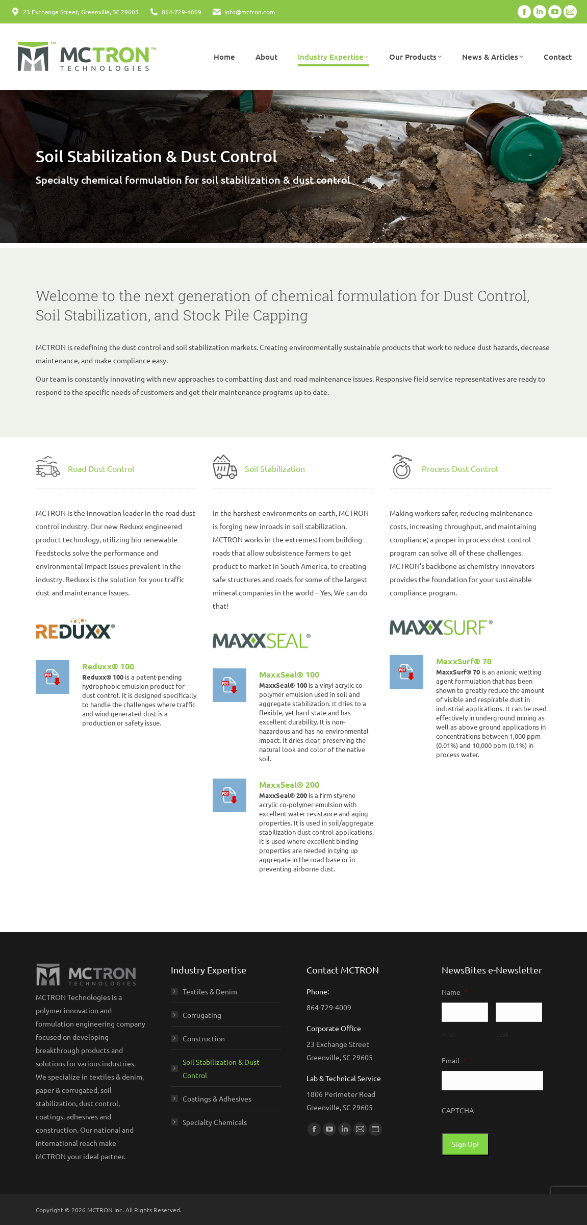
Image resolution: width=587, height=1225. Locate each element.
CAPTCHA (458, 1110)
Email (454, 1060)
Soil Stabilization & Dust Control (221, 1068)
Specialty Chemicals (215, 1122)
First (448, 1034)
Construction (204, 1038)
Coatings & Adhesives (217, 1098)
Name (455, 991)
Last (502, 1034)
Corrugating (202, 1014)
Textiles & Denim (210, 991)
